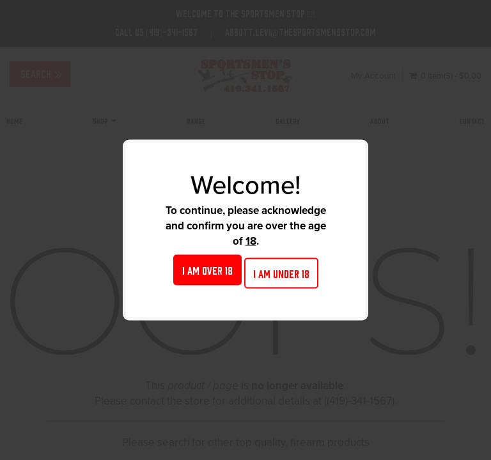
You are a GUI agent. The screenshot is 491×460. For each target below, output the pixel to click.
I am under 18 (281, 273)
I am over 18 (207, 270)
